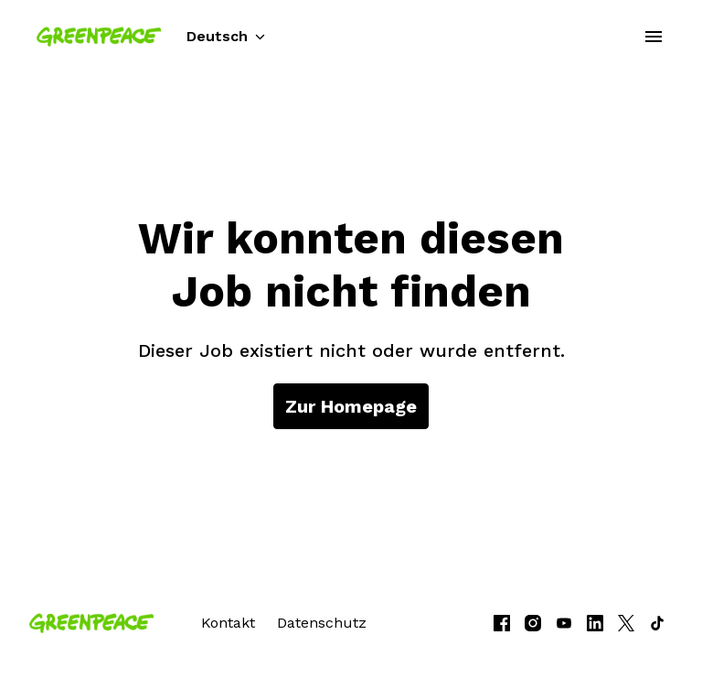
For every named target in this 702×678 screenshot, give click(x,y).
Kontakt (228, 622)
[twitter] (626, 623)
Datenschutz (322, 622)
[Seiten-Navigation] (653, 36)
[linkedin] (595, 623)
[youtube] (564, 623)
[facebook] (501, 623)
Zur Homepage (351, 406)
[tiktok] (657, 623)
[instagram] (532, 623)
